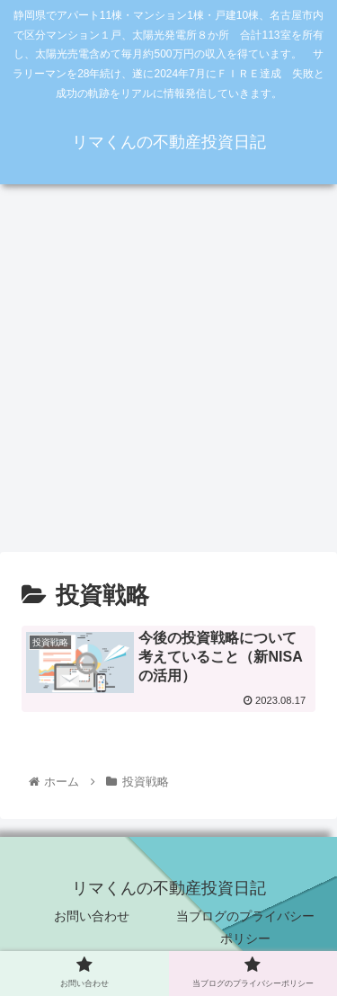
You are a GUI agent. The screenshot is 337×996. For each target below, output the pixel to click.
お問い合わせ (91, 916)
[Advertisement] (168, 374)
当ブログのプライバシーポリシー (245, 927)
